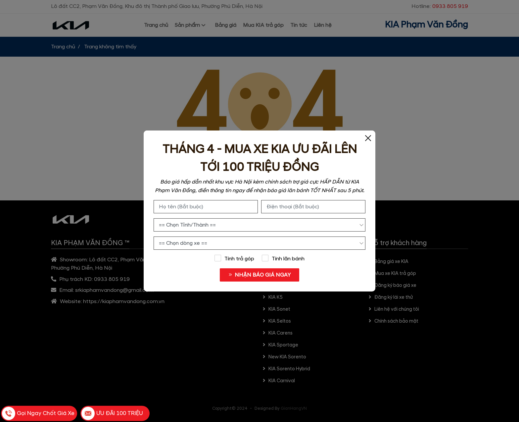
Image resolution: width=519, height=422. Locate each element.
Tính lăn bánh (283, 258)
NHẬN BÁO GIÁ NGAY (260, 275)
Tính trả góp (234, 258)
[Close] (368, 138)
